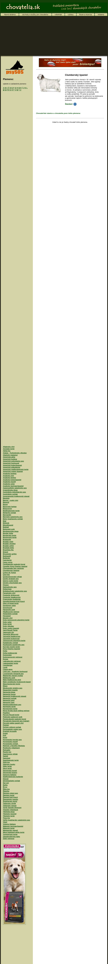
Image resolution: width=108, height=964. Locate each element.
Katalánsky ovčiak (10, 643)
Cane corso (7, 562)
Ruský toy (7, 752)
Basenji (6, 502)
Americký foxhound (11, 463)
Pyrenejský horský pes (12, 740)
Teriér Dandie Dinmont (12, 808)
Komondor (7, 655)
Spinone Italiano (9, 775)
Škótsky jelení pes (10, 793)
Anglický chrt (8, 476)
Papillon (6, 713)
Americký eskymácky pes (13, 461)
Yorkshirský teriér (10, 834)
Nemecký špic (8, 702)
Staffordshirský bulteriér (13, 777)
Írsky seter (7, 622)
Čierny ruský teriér (10, 581)
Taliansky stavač (9, 806)
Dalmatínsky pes (10, 587)
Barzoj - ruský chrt (10, 500)
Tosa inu (6, 818)
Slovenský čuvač (10, 771)
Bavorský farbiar (10, 507)
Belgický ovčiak (9, 513)
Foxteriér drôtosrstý (11, 595)
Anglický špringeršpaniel (13, 486)
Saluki (5, 756)
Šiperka (6, 791)
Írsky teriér (7, 624)
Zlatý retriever (8, 839)
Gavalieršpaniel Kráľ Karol (14, 601)
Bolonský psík (9, 529)
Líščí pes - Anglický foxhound (15, 672)
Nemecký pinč (8, 700)
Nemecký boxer (9, 694)
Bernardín (7, 515)
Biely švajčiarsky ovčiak (13, 519)
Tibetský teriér (9, 816)
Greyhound (7, 608)
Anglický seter (9, 484)
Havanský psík (9, 610)
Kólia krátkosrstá (10, 653)
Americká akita (9, 457)
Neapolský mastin (10, 690)
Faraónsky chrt (9, 593)
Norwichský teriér (10, 709)
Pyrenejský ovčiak (10, 744)
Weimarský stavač (10, 830)
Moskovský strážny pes (12, 688)
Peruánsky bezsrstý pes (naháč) (16, 721)
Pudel (5, 733)
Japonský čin (8, 632)
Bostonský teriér (10, 537)
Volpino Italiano (9, 824)
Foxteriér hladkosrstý (11, 597)
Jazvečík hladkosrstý (11, 636)
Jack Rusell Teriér (10, 630)
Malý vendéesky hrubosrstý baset (17, 682)
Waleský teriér (9, 828)
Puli (4, 735)
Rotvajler (6, 750)
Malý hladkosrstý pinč (12, 680)
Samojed (6, 758)
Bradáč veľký (8, 546)
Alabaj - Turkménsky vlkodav (15, 453)
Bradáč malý (8, 542)
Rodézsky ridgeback (11, 748)
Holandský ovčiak (10, 614)
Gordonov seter (9, 606)
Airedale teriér (8, 449)
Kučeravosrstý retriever (12, 657)
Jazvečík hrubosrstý (11, 639)
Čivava (6, 585)
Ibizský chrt (8, 618)
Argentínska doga (10, 490)
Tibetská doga (8, 812)
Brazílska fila (8, 550)
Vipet (5, 822)
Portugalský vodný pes (12, 729)
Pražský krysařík (10, 731)
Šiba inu (6, 789)
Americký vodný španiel (13, 471)
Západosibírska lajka (11, 837)
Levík (5, 667)
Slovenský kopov (10, 773)
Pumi (5, 738)
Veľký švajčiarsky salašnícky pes (16, 820)
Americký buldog (10, 459)
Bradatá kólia (8, 548)
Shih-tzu (6, 762)
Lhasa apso (8, 669)
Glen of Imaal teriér (11, 603)
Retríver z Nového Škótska (14, 746)
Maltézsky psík (9, 678)
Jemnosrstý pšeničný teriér (14, 641)
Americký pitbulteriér (11, 467)
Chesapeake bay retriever (13, 568)
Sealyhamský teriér (11, 760)
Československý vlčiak (12, 577)
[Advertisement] (54, 35)
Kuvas (5, 659)
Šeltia (5, 785)
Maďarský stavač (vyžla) (13, 676)
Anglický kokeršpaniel (12, 480)
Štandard (71, 104)
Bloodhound (8, 525)
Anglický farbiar (9, 478)
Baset (5, 504)
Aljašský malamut (10, 455)
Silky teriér (7, 766)
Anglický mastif (9, 482)
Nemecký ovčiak (9, 698)
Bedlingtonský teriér (11, 511)
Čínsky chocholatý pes (12, 583)
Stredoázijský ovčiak (11, 781)
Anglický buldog (9, 474)
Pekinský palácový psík (12, 717)
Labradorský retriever (12, 661)
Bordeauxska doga (10, 531)
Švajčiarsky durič (10, 801)
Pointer (6, 725)
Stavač (6, 779)
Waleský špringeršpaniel (13, 826)
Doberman (7, 589)
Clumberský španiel (11, 570)
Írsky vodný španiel (11, 628)
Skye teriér (7, 768)
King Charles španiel (11, 649)
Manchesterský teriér (11, 684)
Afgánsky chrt (8, 447)
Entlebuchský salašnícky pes (15, 591)
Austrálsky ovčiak (10, 494)
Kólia (5, 651)
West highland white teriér (13, 832)
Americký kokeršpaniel (12, 465)
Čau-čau (6, 575)
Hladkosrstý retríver (11, 612)
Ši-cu (5, 787)
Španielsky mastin (10, 799)
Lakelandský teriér (10, 663)
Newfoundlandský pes (12, 705)
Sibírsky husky (9, 764)
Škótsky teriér (8, 795)
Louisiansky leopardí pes (13, 674)
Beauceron (7, 509)
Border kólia (8, 533)
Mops (5, 686)
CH (19, 88)
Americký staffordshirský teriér (15, 469)
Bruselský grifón (10, 554)
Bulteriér (6, 558)
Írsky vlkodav (8, 626)
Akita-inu (6, 451)
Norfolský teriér (9, 707)
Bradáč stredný (9, 544)
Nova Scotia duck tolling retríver (16, 711)
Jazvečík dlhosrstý (10, 634)
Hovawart (7, 616)
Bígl (4, 521)
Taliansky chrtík (9, 804)
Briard (5, 552)
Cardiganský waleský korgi (14, 564)
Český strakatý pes (11, 579)
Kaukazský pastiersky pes (13, 645)
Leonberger (8, 665)
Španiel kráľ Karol (10, 797)
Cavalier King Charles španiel (15, 566)
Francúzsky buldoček (11, 599)
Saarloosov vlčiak (10, 754)
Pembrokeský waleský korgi (14, 719)
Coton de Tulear (9, 573)
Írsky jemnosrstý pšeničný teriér (16, 620)
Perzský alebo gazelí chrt (13, 723)
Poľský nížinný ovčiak (12, 727)
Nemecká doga (9, 692)
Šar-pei (6, 783)
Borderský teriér (9, 535)
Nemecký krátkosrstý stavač (14, 696)
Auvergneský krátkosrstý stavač (16, 496)
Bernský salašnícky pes (12, 517)
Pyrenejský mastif (10, 742)
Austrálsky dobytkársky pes (14, 492)
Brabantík (7, 540)
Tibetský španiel (9, 814)
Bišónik (6, 523)
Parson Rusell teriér (11, 715)
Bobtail (6, 527)
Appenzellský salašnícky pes (15, 488)
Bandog (6, 498)
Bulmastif (7, 556)
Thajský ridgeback (10, 810)
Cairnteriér (7, 560)
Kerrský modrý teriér (11, 647)
